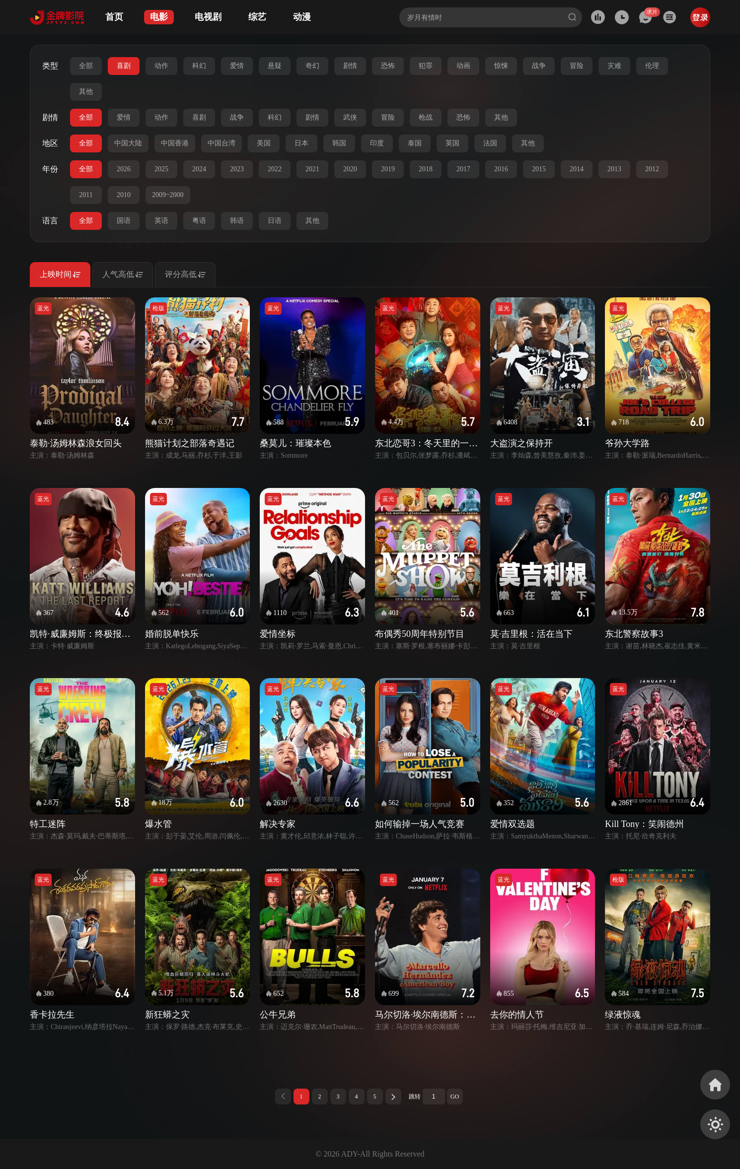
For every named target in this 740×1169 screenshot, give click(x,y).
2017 (463, 169)
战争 (539, 65)
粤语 (199, 220)
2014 (577, 169)
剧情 (350, 65)
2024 (199, 169)
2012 (652, 169)
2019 (388, 169)
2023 (237, 169)
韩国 (339, 143)
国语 (124, 220)
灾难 (614, 65)
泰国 (415, 143)
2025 (161, 169)
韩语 (237, 220)
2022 (275, 169)
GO (454, 1096)
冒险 (577, 65)
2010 (124, 195)
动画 (463, 65)
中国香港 (175, 143)
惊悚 (501, 65)
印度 (377, 143)
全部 (86, 65)
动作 (161, 65)
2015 (539, 169)
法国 (490, 143)
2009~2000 (168, 195)
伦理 (652, 65)
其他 (86, 91)
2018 (426, 169)
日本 (301, 143)
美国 (264, 143)
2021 (312, 169)
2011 (85, 195)
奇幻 (312, 65)
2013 (614, 169)
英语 (161, 220)
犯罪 (426, 65)
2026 (124, 169)
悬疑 (275, 65)
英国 (452, 143)
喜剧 (124, 65)
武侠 (350, 117)
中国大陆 (128, 143)
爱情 (237, 65)
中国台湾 (221, 143)
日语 (275, 220)
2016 (501, 169)
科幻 (199, 65)
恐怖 (388, 65)
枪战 (426, 117)
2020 (350, 169)
